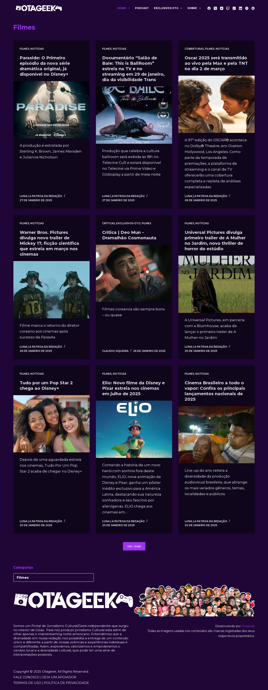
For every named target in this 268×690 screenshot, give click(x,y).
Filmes (24, 48)
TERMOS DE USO (27, 683)
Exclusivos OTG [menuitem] (169, 8)
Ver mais (134, 546)
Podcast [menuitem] (142, 8)
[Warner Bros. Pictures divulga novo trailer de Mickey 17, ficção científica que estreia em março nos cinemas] (51, 289)
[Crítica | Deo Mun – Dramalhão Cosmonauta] (134, 273)
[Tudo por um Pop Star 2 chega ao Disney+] (51, 423)
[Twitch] (227, 8)
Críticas (108, 223)
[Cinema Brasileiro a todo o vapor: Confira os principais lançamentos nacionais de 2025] (216, 434)
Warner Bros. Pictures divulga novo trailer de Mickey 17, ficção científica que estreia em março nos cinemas (49, 243)
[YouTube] (221, 8)
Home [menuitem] (124, 8)
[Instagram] (234, 8)
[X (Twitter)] (215, 8)
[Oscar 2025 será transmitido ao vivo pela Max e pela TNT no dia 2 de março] (216, 104)
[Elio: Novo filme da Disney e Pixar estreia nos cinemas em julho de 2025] (134, 429)
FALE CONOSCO (26, 677)
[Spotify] (246, 8)
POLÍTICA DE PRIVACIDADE (66, 683)
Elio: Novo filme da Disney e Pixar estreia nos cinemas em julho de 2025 (133, 388)
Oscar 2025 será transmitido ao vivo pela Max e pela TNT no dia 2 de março (216, 63)
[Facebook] (209, 8)
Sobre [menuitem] (194, 8)
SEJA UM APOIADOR (59, 677)
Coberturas (194, 48)
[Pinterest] (253, 8)
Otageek (248, 626)
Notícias (37, 48)
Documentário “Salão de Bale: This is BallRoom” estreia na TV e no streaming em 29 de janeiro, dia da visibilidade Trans (133, 68)
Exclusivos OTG (128, 223)
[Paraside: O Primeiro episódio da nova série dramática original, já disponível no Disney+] (51, 109)
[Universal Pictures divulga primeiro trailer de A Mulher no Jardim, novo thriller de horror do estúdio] (216, 284)
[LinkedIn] (240, 8)
